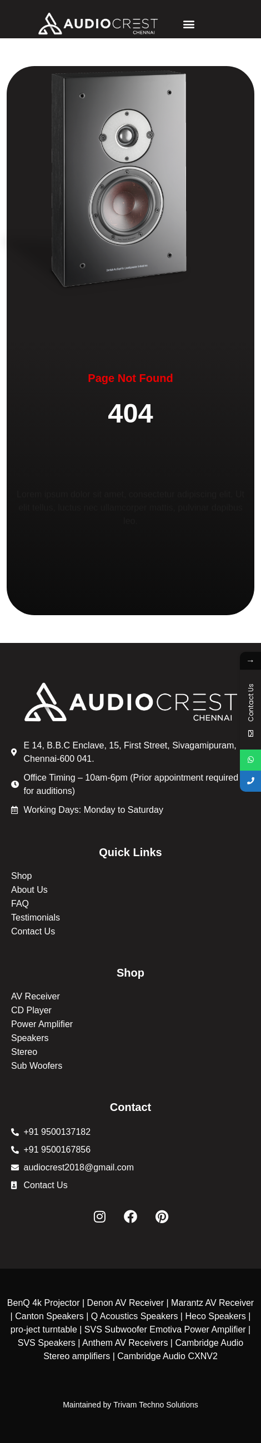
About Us (29, 889)
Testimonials (35, 917)
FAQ (20, 903)
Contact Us (33, 931)
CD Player (31, 1010)
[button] (188, 23)
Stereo (24, 1052)
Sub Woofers (36, 1065)
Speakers (30, 1038)
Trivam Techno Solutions (155, 1404)
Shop (21, 876)
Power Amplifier (42, 1024)
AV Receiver (35, 996)
